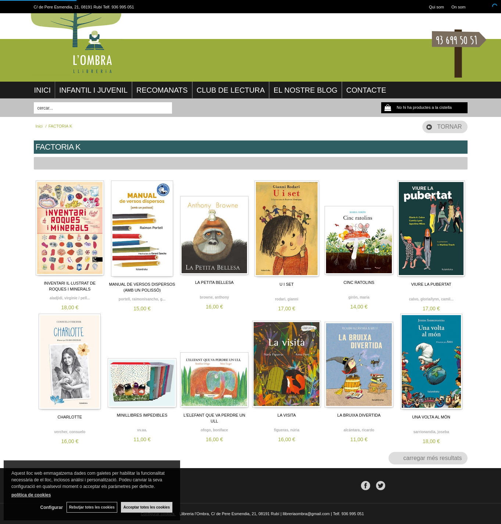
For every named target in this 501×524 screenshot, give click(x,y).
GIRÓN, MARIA (358, 297)
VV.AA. (142, 430)
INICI (42, 90)
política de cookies (31, 495)
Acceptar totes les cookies (147, 507)
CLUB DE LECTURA (231, 90)
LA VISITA (287, 415)
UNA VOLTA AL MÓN (431, 417)
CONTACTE (366, 90)
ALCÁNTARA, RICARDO (359, 430)
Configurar (51, 507)
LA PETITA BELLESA (214, 282)
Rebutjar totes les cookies (92, 507)
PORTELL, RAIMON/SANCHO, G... (142, 299)
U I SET (287, 284)
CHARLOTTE (70, 417)
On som (458, 7)
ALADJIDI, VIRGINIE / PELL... (70, 298)
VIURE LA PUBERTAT (431, 284)
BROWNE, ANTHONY (214, 297)
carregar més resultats (432, 458)
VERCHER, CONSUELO (69, 432)
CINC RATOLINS (358, 282)
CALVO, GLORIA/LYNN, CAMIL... (431, 299)
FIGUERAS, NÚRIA (286, 430)
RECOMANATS (162, 90)
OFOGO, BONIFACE (214, 430)
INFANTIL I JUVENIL (93, 90)
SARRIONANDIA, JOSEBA (431, 432)
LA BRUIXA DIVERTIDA (359, 415)
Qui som (436, 7)
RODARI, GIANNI (286, 299)
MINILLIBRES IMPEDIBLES (142, 415)
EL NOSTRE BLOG (305, 90)
